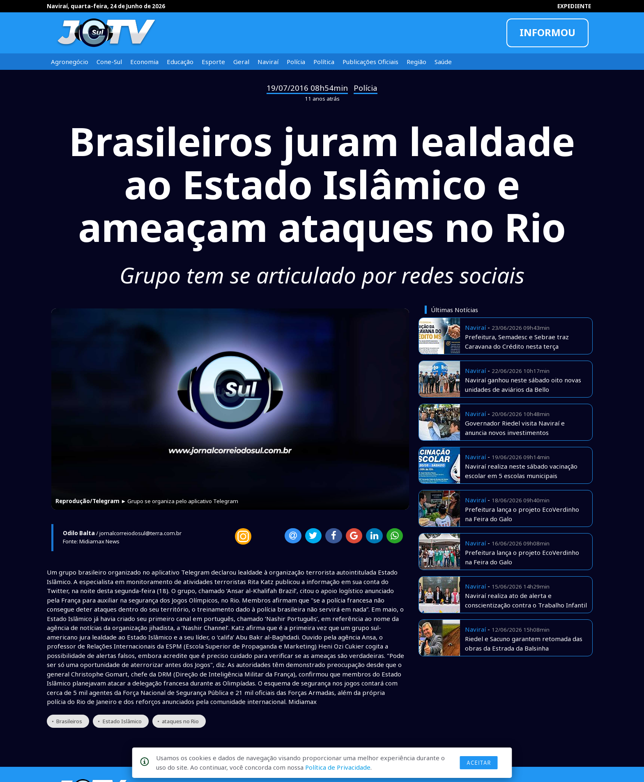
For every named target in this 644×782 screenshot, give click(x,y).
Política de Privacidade (337, 767)
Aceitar (479, 762)
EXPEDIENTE (574, 6)
